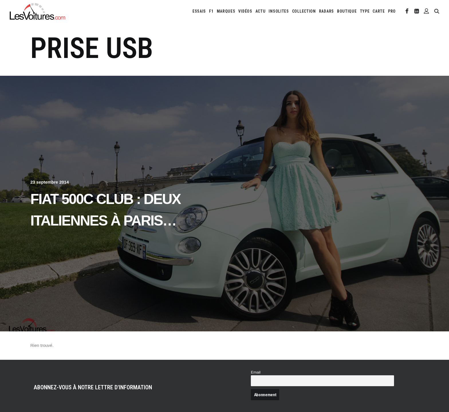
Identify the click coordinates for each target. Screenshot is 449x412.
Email (256, 372)
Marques (226, 11)
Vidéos (245, 11)
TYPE (365, 11)
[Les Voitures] (38, 11)
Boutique (347, 11)
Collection (304, 11)
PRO (392, 11)
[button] (407, 11)
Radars (326, 11)
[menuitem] (199, 11)
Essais (199, 11)
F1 (211, 11)
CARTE (379, 11)
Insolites (279, 11)
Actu (260, 11)
